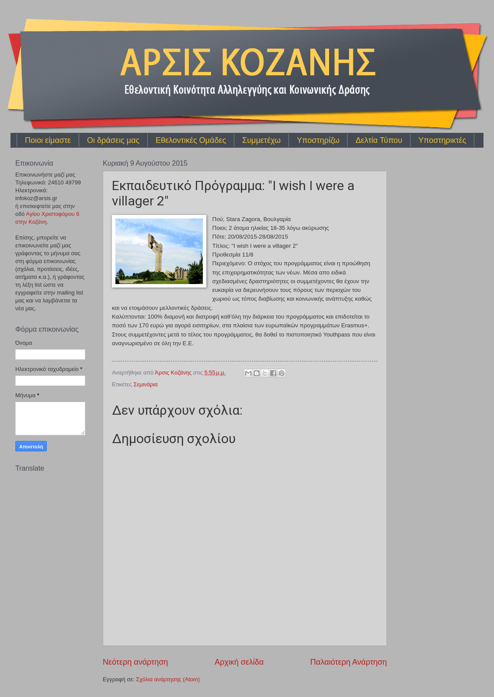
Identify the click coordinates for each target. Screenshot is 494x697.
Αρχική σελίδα (239, 662)
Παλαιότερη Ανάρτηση (348, 662)
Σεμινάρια (145, 384)
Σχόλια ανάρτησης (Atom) (168, 679)
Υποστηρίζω (318, 140)
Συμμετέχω (261, 140)
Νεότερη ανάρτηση (135, 662)
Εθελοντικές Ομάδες (191, 140)
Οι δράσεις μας (113, 140)
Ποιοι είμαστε (48, 140)
